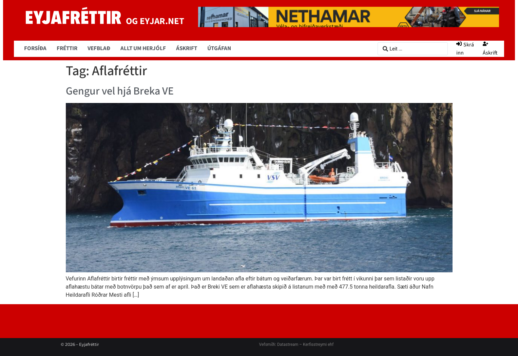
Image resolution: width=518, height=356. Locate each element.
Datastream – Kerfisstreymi (301, 344)
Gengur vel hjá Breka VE (120, 91)
